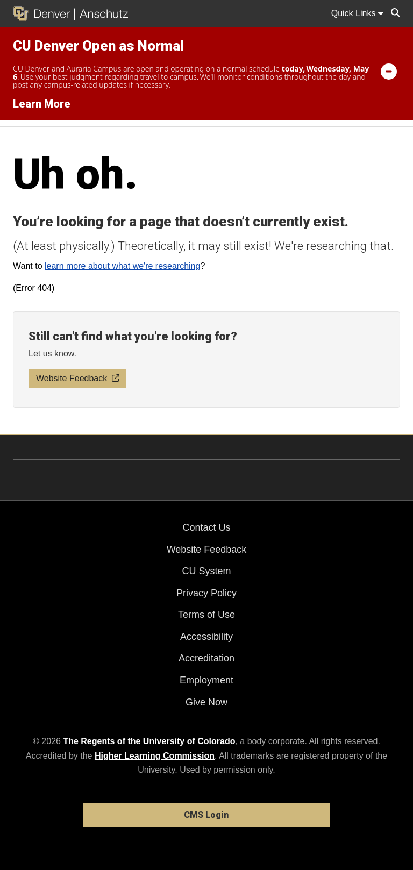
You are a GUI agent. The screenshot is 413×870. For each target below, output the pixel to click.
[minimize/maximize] (389, 71)
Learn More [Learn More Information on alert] (41, 103)
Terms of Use (206, 614)
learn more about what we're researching (122, 265)
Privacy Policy (206, 593)
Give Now (206, 702)
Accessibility (206, 636)
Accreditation (206, 658)
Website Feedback (207, 549)
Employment (206, 680)
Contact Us (206, 527)
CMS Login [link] (206, 815)
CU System (206, 571)
